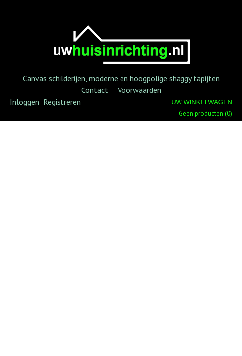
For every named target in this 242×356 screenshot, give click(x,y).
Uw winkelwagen (201, 102)
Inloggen (24, 102)
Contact (94, 90)
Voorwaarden (139, 90)
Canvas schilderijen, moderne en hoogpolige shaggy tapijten (121, 78)
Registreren (62, 102)
